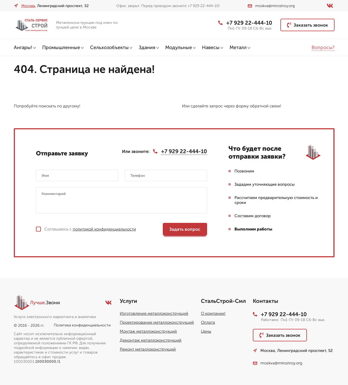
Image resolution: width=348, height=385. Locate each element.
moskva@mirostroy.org (271, 6)
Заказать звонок (307, 25)
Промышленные (61, 47)
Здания (147, 47)
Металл (238, 47)
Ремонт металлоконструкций (148, 349)
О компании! (213, 313)
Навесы (211, 47)
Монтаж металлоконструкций (148, 331)
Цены (206, 331)
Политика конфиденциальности (82, 325)
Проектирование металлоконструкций (157, 322)
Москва (28, 6)
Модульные (178, 47)
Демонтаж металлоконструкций (150, 340)
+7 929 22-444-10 (245, 23)
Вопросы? (322, 47)
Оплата (208, 322)
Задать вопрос (184, 229)
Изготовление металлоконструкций (154, 313)
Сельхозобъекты (109, 47)
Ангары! (23, 47)
